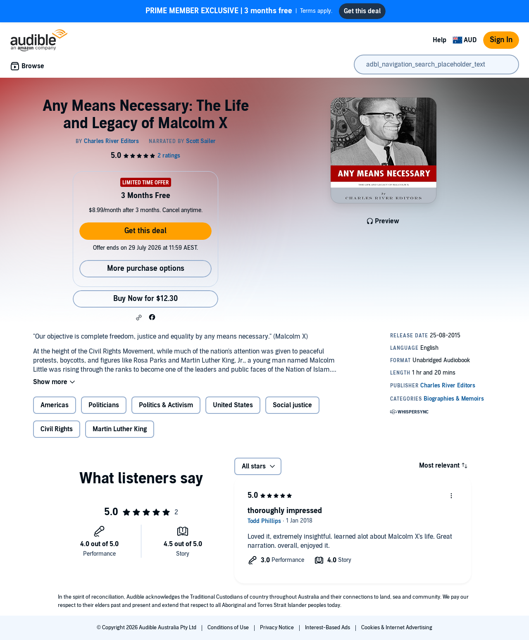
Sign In (501, 40)
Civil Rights (57, 429)
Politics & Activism (166, 405)
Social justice (292, 405)
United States (233, 405)
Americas (55, 405)
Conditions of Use (228, 627)
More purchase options (145, 268)
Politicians (103, 405)
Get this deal (145, 231)
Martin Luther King (120, 429)
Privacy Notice (277, 627)
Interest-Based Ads (328, 627)
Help (439, 40)
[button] (139, 317)
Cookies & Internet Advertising (396, 627)
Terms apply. (238, 11)
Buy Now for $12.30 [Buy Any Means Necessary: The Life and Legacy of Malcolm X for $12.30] (145, 298)
